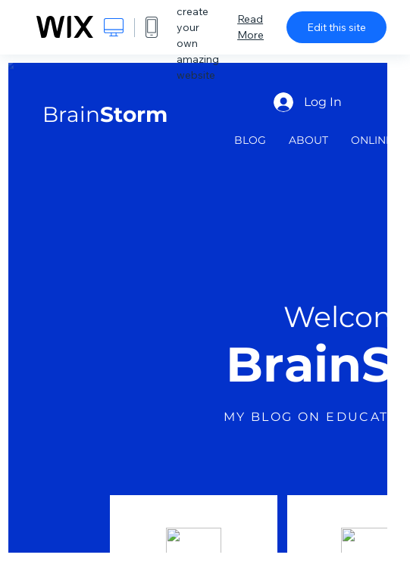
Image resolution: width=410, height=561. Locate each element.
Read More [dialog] (250, 27)
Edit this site (336, 27)
